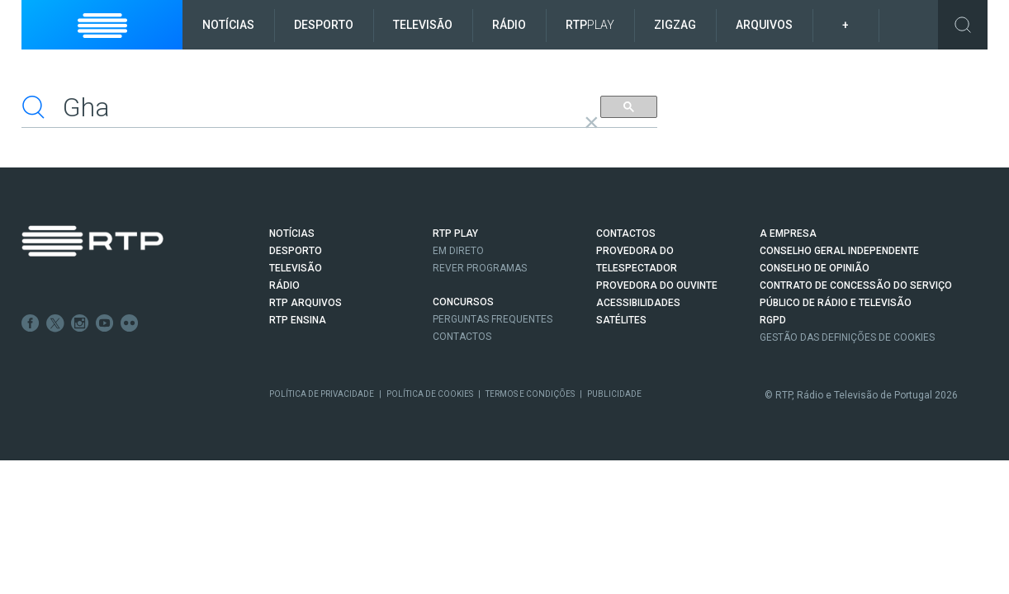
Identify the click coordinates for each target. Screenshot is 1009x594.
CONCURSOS (463, 302)
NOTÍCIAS (292, 233)
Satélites (621, 320)
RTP (590, 24)
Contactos (462, 336)
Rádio (509, 24)
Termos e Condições (530, 393)
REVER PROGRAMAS (480, 268)
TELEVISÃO (295, 268)
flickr (130, 323)
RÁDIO (284, 285)
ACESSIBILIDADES (638, 303)
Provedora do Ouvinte (657, 285)
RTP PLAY (455, 233)
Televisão (422, 24)
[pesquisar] (300, 107)
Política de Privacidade (321, 393)
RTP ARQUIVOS (305, 303)
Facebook (30, 323)
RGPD (773, 320)
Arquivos (764, 24)
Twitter (55, 323)
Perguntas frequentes (492, 319)
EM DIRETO (458, 251)
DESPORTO (295, 251)
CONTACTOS (626, 233)
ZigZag (675, 24)
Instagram (80, 323)
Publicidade (614, 393)
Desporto (323, 24)
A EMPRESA (788, 233)
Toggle (963, 25)
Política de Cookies (429, 393)
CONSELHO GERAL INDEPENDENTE (839, 251)
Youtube (105, 323)
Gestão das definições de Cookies (847, 337)
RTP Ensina (297, 320)
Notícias (228, 24)
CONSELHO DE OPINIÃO (814, 268)
